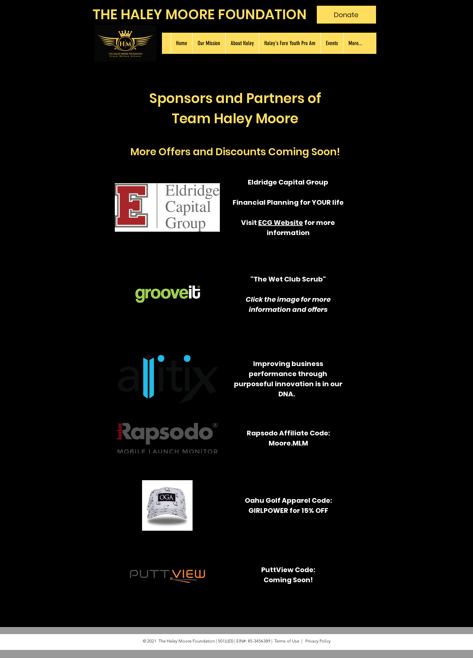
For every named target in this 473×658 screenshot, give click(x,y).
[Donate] (346, 15)
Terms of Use (286, 641)
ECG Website (280, 222)
